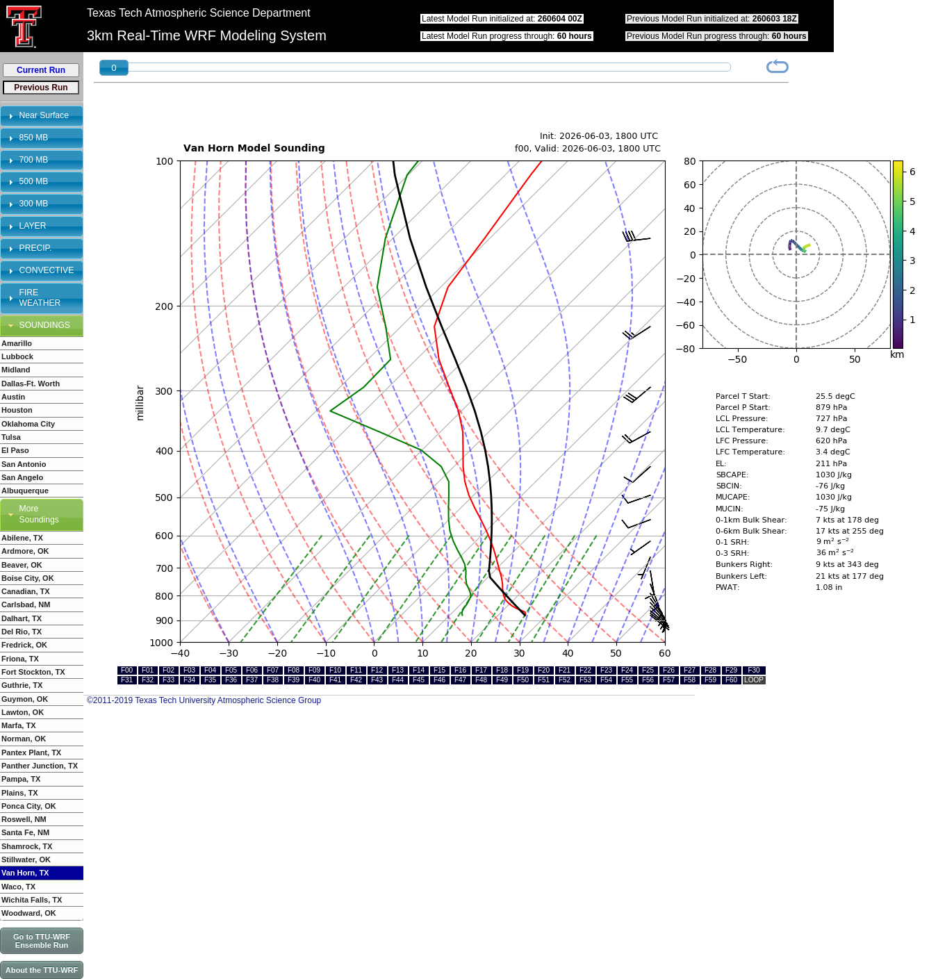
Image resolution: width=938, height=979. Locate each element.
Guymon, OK (24, 699)
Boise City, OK (27, 578)
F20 (544, 670)
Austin (13, 397)
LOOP (754, 680)
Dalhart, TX (21, 618)
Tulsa (11, 437)
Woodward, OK (28, 913)
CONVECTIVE (46, 270)
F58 (690, 680)
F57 (669, 680)
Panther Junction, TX (39, 766)
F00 (127, 670)
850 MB (34, 137)
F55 (627, 680)
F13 (398, 670)
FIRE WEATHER (40, 298)
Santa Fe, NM (25, 832)
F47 (460, 680)
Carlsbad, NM (25, 604)
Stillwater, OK (26, 859)
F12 (377, 670)
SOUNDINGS (44, 325)
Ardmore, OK (25, 551)
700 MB (34, 160)
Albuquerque (25, 490)
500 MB (34, 181)
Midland (16, 369)
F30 (753, 670)
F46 (439, 680)
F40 (314, 680)
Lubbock (17, 356)
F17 (481, 670)
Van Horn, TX (25, 873)
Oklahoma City (28, 424)
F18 (502, 670)
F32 (148, 680)
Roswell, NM (24, 819)
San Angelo (22, 477)
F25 (648, 670)
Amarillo (16, 343)
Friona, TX (20, 659)
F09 (314, 670)
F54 (606, 680)
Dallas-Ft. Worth (30, 383)
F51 (544, 680)
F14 (419, 670)
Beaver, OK (21, 565)
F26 (669, 670)
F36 (231, 680)
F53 (585, 680)
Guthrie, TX (21, 685)
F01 (148, 670)
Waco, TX (18, 886)
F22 (585, 670)
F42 (356, 680)
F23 (606, 670)
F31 (127, 680)
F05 (231, 670)
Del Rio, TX (21, 631)
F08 (293, 670)
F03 (189, 670)
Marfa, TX (18, 725)
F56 (648, 680)
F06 (252, 670)
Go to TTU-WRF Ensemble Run (41, 940)
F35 (210, 680)
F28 (710, 670)
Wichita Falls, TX (31, 900)
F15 (439, 670)
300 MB (34, 203)
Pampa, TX (20, 779)
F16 (460, 670)
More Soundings (39, 514)
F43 (377, 680)
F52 (564, 680)
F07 (273, 670)
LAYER (33, 226)
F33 (168, 680)
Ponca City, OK (28, 806)
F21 (564, 670)
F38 (273, 680)
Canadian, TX (25, 591)
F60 (731, 680)
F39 (293, 680)
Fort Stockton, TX (33, 672)
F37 (252, 680)
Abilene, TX (22, 538)
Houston (17, 410)
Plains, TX (19, 793)
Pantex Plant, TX (31, 752)
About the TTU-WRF (42, 970)
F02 (168, 670)
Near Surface (44, 115)
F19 (523, 670)
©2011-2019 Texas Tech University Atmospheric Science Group (204, 700)
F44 (398, 680)
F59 (710, 680)
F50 (523, 680)
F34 (189, 680)
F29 (731, 670)
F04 (210, 670)
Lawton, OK (22, 712)
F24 (627, 670)
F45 (419, 680)
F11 (356, 670)
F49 (502, 680)
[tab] (41, 116)
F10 (335, 670)
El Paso (15, 450)
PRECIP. (35, 248)
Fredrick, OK (24, 645)
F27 (690, 670)
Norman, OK (23, 738)
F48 (481, 680)
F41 (335, 680)
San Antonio (23, 464)
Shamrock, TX (26, 846)
